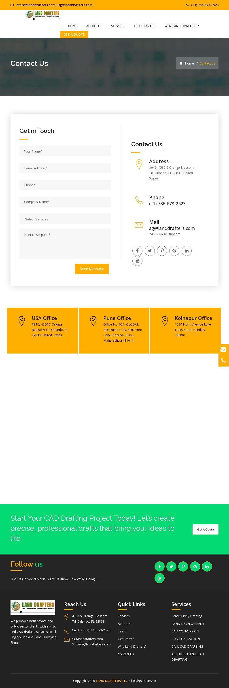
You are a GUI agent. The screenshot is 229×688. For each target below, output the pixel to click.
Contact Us (126, 654)
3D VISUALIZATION (186, 639)
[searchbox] (68, 219)
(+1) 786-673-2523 (204, 5)
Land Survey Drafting (187, 616)
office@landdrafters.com (35, 5)
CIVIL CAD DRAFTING (187, 646)
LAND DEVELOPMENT (188, 623)
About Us (94, 26)
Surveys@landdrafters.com (91, 644)
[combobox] (65, 219)
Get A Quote (74, 34)
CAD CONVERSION (185, 631)
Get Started (145, 26)
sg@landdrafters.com (75, 5)
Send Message (92, 268)
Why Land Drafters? (182, 26)
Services (118, 26)
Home (72, 26)
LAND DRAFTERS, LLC (112, 681)
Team (122, 631)
